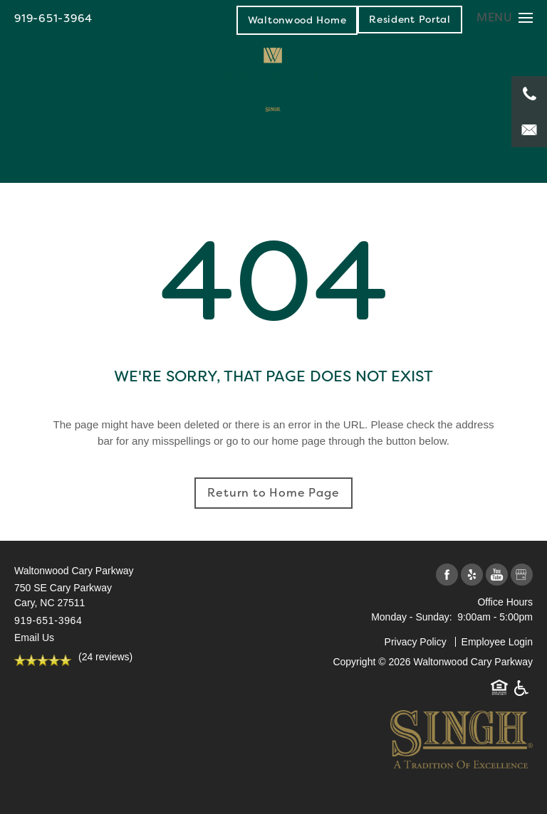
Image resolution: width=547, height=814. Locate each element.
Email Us (34, 637)
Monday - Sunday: (411, 617)
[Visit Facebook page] (447, 575)
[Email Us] (529, 129)
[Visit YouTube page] (497, 575)
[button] (410, 19)
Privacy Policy (416, 642)
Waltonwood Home (297, 20)
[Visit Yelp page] (472, 575)
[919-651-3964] (529, 94)
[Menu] (504, 17)
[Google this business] (522, 575)
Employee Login (497, 642)
